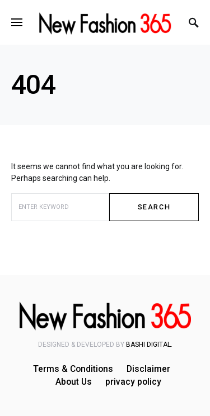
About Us (73, 382)
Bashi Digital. (149, 344)
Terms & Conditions (73, 369)
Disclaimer (148, 369)
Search (154, 207)
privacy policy (133, 382)
